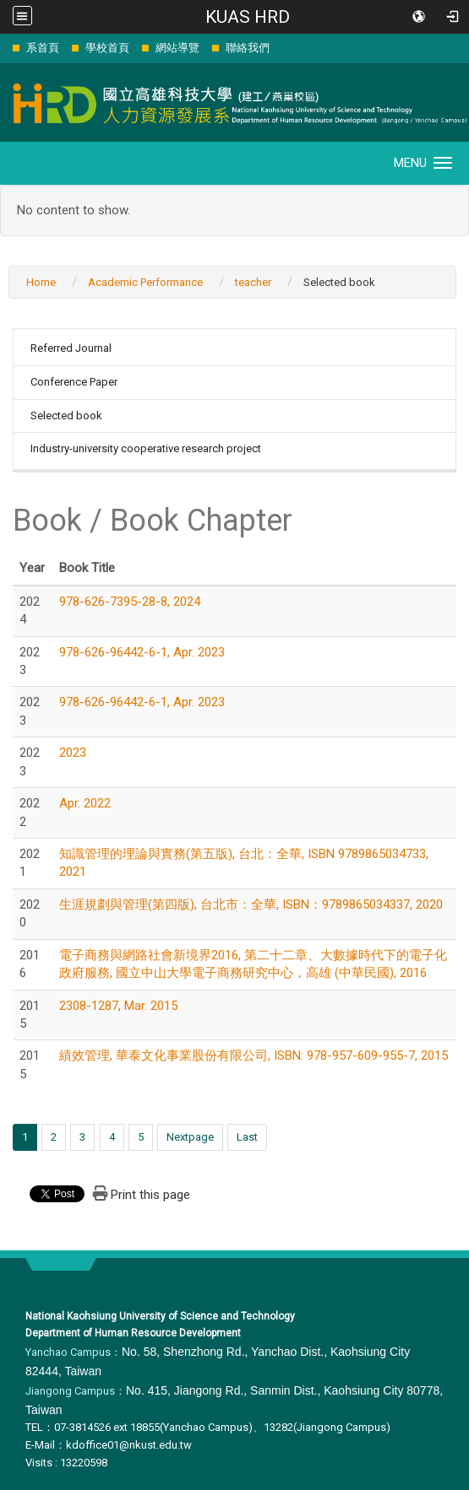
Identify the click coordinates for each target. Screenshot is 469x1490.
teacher (253, 282)
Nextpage (190, 1137)
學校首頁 (107, 47)
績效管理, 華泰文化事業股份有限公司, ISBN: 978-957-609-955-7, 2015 (253, 1055)
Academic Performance (145, 282)
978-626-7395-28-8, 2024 (129, 601)
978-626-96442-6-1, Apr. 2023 (142, 652)
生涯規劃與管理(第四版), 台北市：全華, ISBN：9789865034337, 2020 (251, 904)
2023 (72, 752)
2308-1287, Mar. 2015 (118, 1005)
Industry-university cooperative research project (145, 448)
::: (4, 47)
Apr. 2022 (85, 803)
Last (247, 1137)
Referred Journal (71, 348)
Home (41, 282)
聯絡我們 (248, 47)
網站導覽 (177, 47)
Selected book (66, 415)
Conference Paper (73, 381)
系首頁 (42, 47)
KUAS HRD (247, 17)
